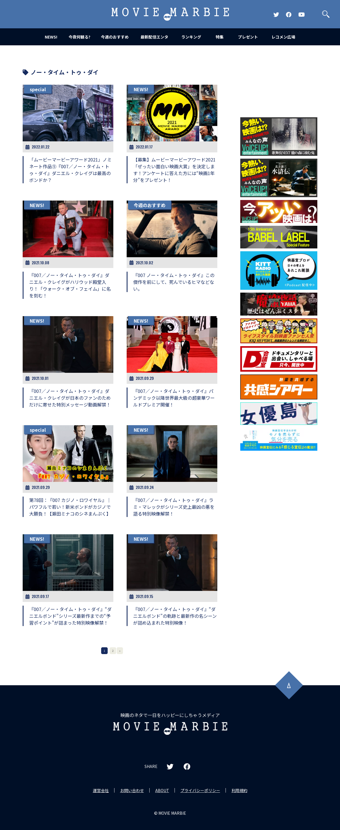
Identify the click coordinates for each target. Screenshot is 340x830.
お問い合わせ (132, 790)
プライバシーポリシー (200, 790)
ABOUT (162, 790)
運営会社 (101, 790)
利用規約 (239, 790)
